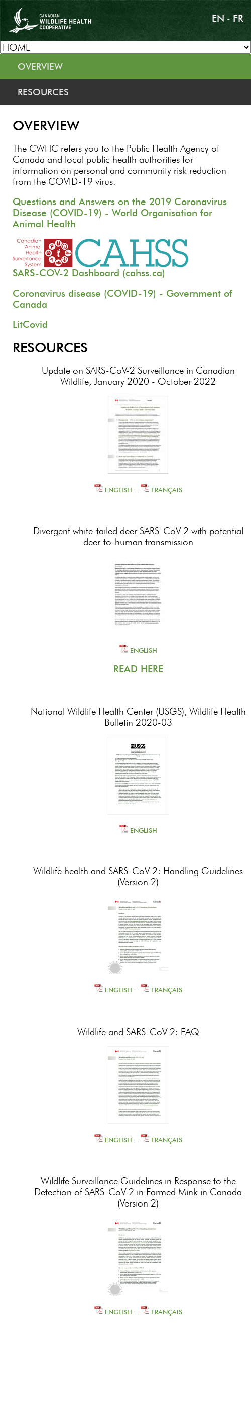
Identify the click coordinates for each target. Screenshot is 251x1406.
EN (218, 18)
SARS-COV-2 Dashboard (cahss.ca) (89, 272)
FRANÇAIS (161, 490)
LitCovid (30, 324)
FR (238, 18)
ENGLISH (113, 490)
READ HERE (138, 668)
